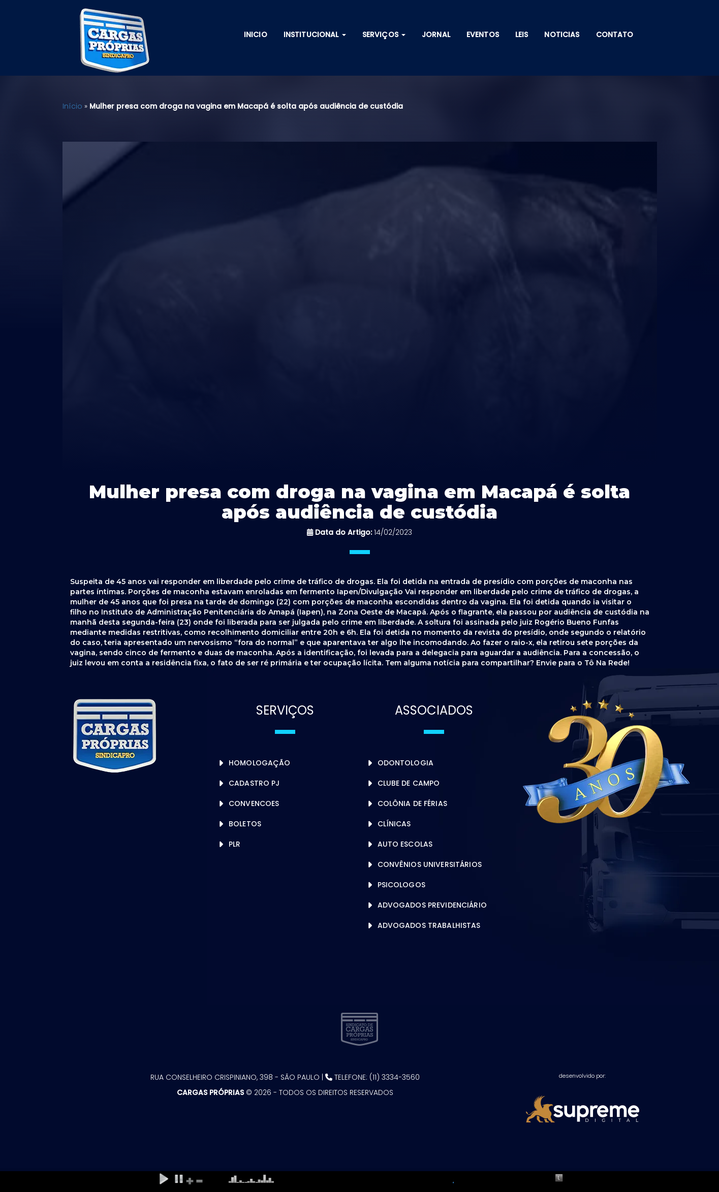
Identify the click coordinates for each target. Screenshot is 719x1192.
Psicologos (401, 885)
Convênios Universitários (430, 864)
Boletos (245, 824)
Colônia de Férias (412, 803)
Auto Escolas (405, 844)
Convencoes (254, 803)
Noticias (561, 34)
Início (72, 106)
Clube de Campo (409, 783)
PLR (234, 844)
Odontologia (406, 763)
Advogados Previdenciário (432, 905)
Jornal (436, 34)
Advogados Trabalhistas (429, 925)
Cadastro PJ (254, 783)
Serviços (383, 34)
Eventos (482, 34)
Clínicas (394, 824)
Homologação (260, 763)
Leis (521, 34)
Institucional (315, 34)
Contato (615, 34)
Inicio (255, 34)
